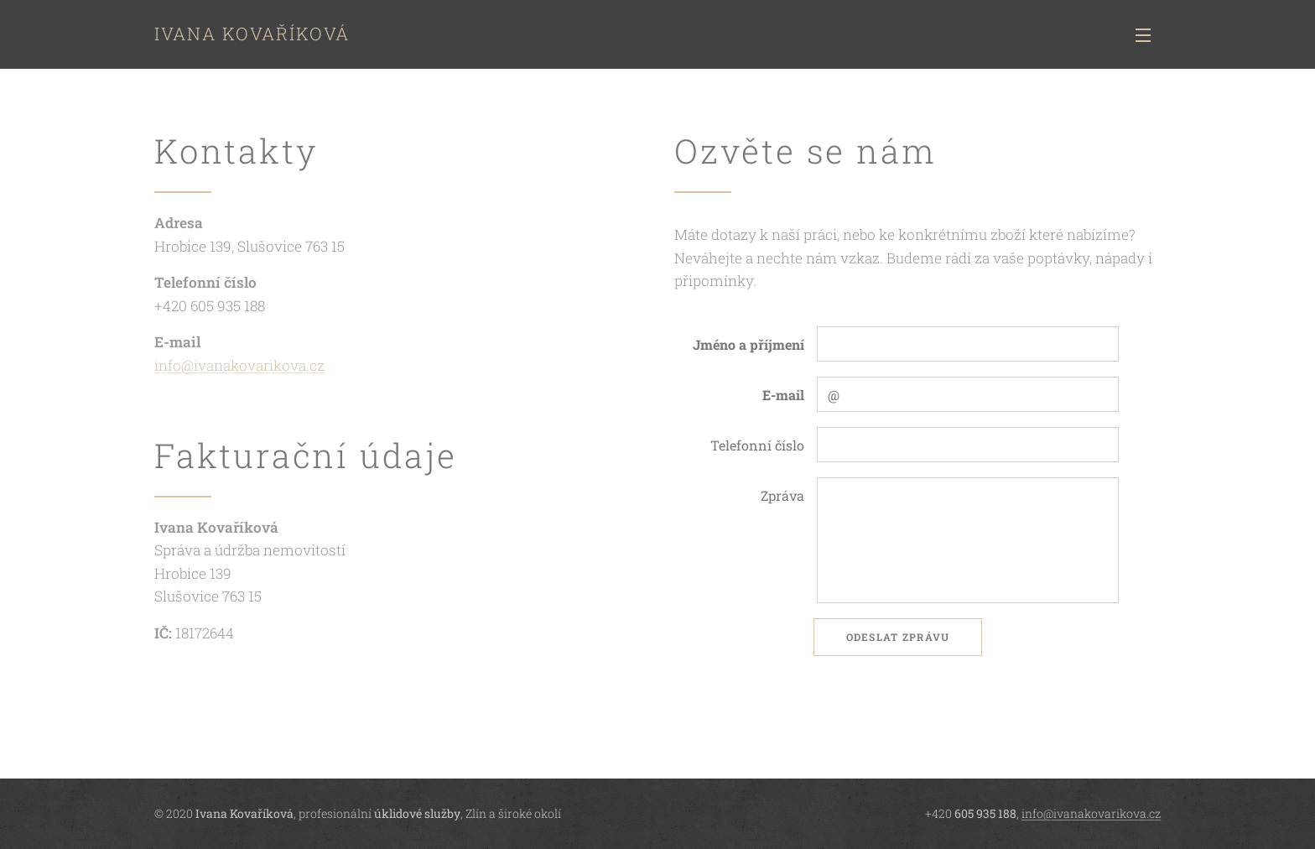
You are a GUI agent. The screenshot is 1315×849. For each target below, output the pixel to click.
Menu (1143, 35)
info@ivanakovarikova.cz (239, 365)
